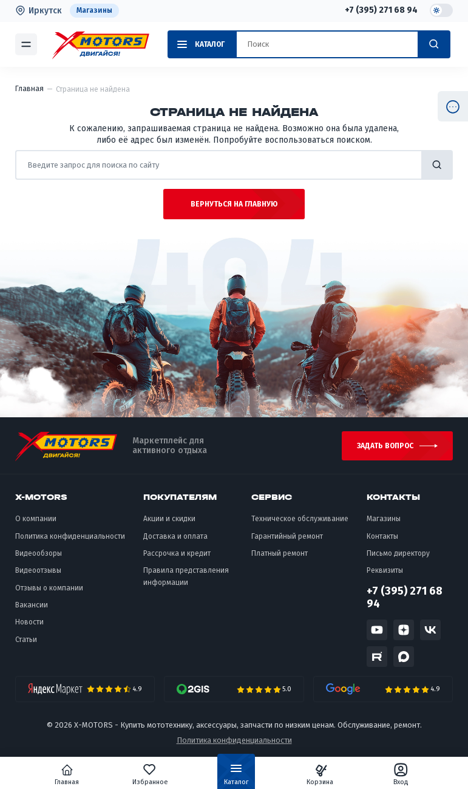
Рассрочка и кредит (177, 553)
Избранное (150, 774)
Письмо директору (398, 553)
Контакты (382, 536)
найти (437, 165)
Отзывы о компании (49, 588)
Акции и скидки (169, 518)
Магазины (94, 10)
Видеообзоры (38, 553)
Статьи (26, 639)
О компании (35, 518)
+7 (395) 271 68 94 (381, 10)
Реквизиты (385, 570)
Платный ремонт (279, 553)
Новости (29, 622)
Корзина (320, 774)
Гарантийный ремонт (287, 536)
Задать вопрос (385, 446)
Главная (67, 774)
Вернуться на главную (234, 204)
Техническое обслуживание (299, 518)
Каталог (236, 777)
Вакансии (31, 605)
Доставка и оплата (175, 536)
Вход (401, 774)
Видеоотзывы (38, 570)
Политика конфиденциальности (70, 536)
